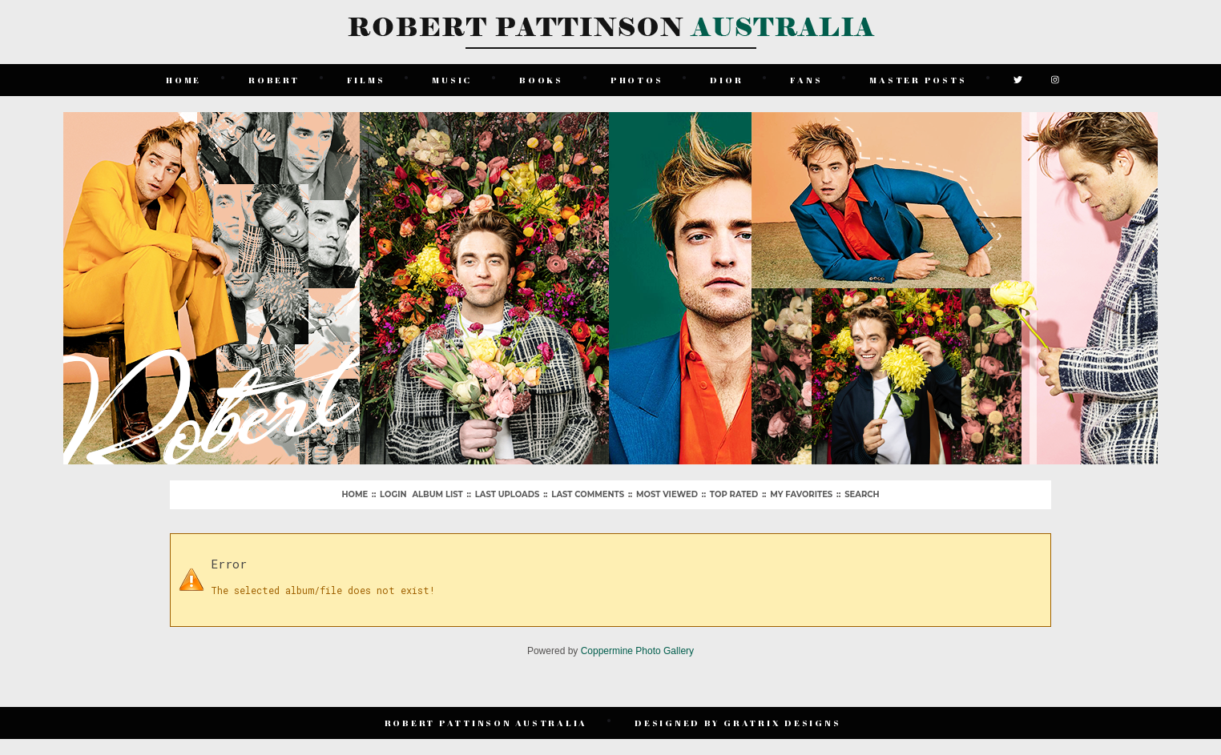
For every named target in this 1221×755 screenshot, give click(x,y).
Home (183, 80)
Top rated (734, 494)
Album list (437, 494)
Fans (806, 80)
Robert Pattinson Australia (486, 723)
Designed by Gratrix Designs (737, 723)
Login (393, 494)
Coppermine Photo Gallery (637, 651)
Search (861, 494)
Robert (274, 80)
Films (366, 80)
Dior (726, 80)
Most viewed (667, 494)
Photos (636, 80)
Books (541, 80)
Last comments (587, 494)
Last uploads (507, 494)
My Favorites (801, 494)
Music (452, 80)
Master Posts (917, 80)
